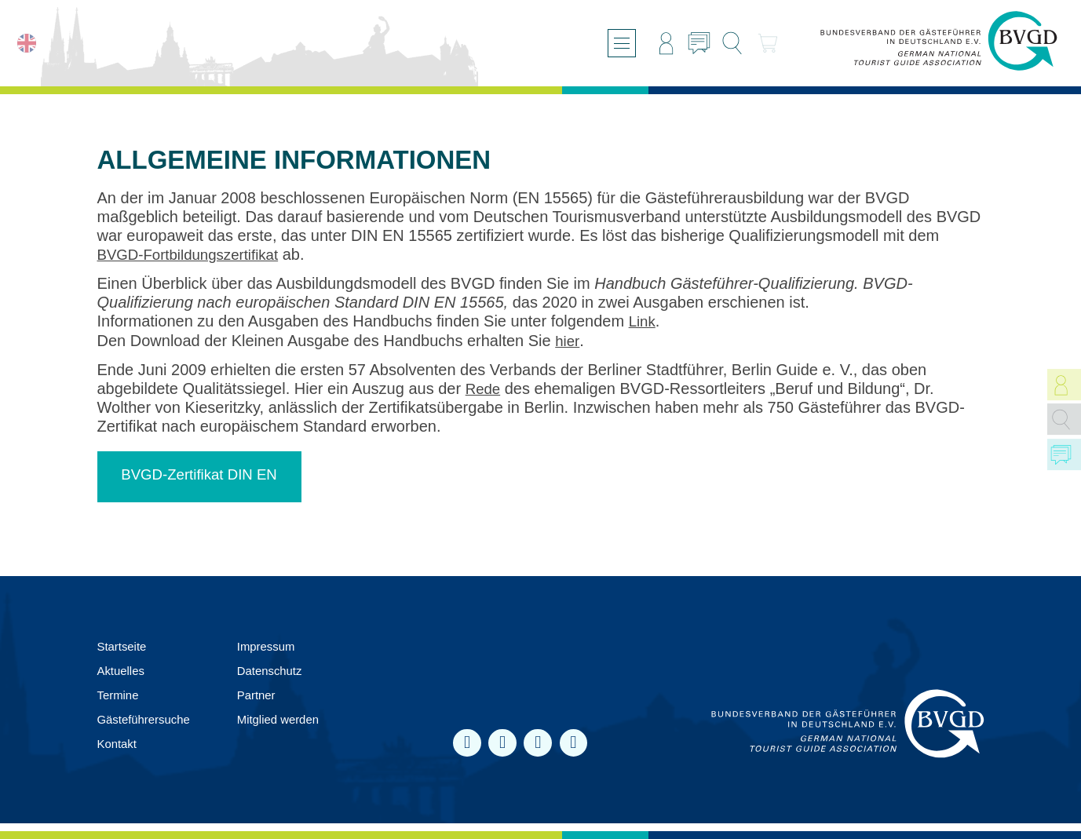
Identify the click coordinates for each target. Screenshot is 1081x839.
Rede (484, 387)
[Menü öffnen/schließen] (613, 43)
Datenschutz (279, 670)
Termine (119, 694)
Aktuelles (122, 670)
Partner (264, 694)
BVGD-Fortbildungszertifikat (194, 254)
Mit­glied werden (288, 719)
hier (567, 339)
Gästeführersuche (147, 719)
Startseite (124, 645)
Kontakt (118, 743)
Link (643, 321)
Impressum (275, 645)
